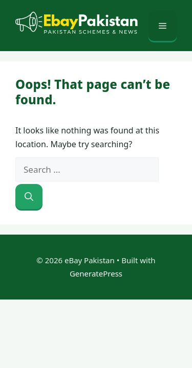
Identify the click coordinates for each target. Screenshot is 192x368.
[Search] (28, 197)
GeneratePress (96, 273)
